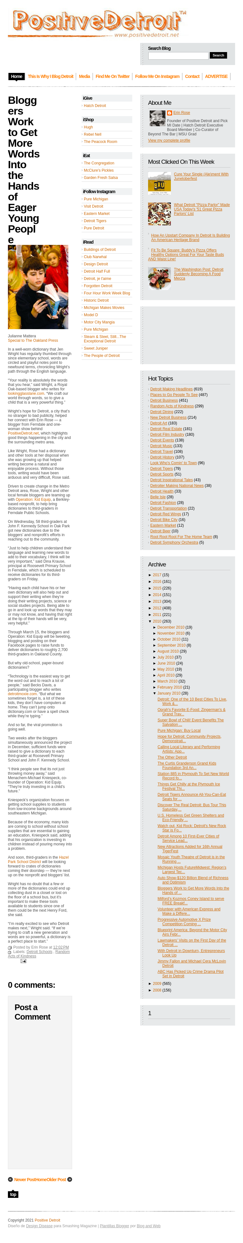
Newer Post (24, 1179)
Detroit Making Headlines (171, 389)
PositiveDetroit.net (23, 433)
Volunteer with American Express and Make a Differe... (189, 911)
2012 (157, 608)
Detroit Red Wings (165, 514)
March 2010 (168, 681)
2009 (157, 983)
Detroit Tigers (95, 221)
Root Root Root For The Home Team (181, 537)
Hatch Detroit (95, 106)
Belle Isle (158, 497)
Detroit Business (164, 400)
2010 (157, 621)
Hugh (88, 127)
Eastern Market (96, 213)
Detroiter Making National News (177, 485)
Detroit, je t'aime (97, 278)
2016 (157, 581)
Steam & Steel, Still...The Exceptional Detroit (105, 338)
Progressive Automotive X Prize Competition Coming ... (184, 921)
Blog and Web (148, 1226)
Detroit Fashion (163, 502)
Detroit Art (158, 423)
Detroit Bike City (164, 520)
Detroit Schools (39, 952)
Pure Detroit (94, 228)
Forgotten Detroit (98, 286)
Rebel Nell (92, 134)
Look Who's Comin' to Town (173, 463)
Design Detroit (96, 264)
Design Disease (39, 1226)
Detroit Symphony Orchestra (174, 542)
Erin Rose (181, 112)
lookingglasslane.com (26, 393)
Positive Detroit (47, 1220)
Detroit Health (161, 491)
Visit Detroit (93, 206)
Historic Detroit (96, 300)
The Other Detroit (172, 757)
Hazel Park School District (38, 859)
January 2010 (169, 693)
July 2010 (166, 657)
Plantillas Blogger (114, 1226)
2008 (157, 990)
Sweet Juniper (96, 348)
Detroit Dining (161, 412)
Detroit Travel (161, 451)
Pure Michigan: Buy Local (179, 730)
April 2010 (166, 675)
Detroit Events (162, 440)
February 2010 (170, 687)
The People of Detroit (102, 355)
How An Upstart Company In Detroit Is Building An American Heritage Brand (190, 237)
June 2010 (166, 663)
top (13, 1194)
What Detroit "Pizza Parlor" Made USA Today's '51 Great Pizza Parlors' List (202, 209)
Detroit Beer (160, 531)
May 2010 (166, 669)
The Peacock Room (100, 141)
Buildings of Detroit (100, 249)
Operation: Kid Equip (33, 499)
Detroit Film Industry (167, 434)
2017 (157, 575)
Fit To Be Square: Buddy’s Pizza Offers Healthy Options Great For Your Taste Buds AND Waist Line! (186, 254)
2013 (157, 601)
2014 (157, 595)
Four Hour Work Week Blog (107, 293)
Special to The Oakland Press (33, 340)
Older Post (56, 1179)
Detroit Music (161, 446)
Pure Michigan (96, 199)
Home (41, 1179)
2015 (157, 588)
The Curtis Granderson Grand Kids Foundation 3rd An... (187, 765)
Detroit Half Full (97, 271)
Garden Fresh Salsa (101, 177)
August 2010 (168, 651)
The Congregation (99, 163)
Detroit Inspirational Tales (171, 480)
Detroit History (162, 457)
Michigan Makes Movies (104, 307)
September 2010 (172, 645)
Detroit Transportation (168, 508)
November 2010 (171, 633)
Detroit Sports (161, 474)
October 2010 (169, 639)
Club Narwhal (95, 257)
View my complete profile (169, 140)
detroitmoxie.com (22, 694)
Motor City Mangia (99, 322)
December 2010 (171, 627)
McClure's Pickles (99, 170)
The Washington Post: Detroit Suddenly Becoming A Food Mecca (198, 274)
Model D (91, 315)
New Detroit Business (168, 417)
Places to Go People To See (174, 395)
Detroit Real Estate (166, 429)
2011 (157, 615)
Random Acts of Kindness (172, 406)
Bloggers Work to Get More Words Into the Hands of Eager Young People (24, 170)
